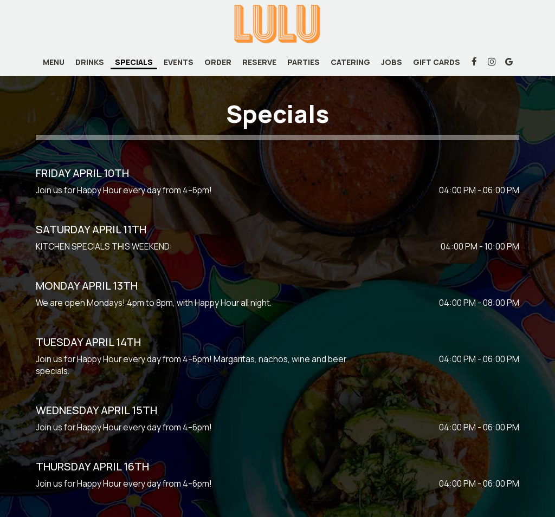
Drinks (89, 62)
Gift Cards (436, 62)
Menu (53, 62)
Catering (350, 62)
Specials (134, 62)
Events (178, 62)
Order (217, 62)
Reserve (259, 62)
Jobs (391, 62)
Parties (303, 62)
